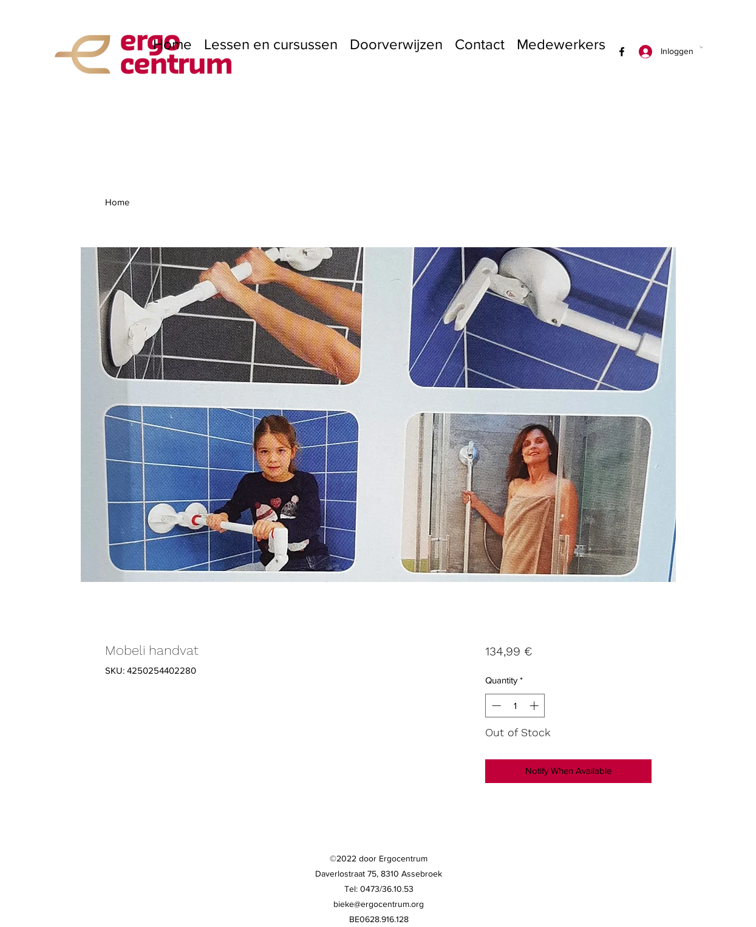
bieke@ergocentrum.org (378, 904)
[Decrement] (495, 705)
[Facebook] (622, 52)
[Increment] (535, 705)
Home (117, 202)
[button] (701, 47)
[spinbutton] (515, 705)
